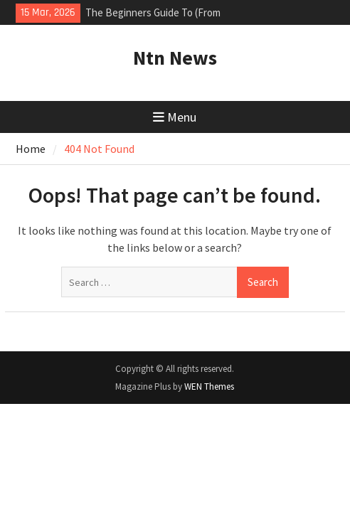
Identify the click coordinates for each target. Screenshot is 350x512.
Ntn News (175, 57)
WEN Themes (209, 386)
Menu (174, 117)
